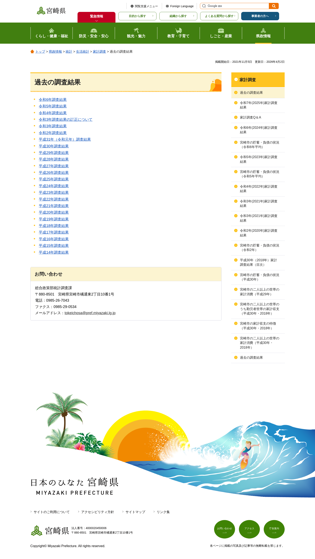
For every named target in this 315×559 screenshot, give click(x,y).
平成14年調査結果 (54, 252)
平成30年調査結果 (54, 146)
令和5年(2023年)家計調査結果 (258, 159)
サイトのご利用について (52, 512)
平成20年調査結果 (54, 212)
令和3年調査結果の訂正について (65, 120)
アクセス (249, 529)
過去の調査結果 (251, 92)
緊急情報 (96, 16)
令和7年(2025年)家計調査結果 (258, 105)
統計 (69, 51)
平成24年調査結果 (54, 186)
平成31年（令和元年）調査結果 (65, 139)
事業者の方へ (260, 16)
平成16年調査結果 (54, 239)
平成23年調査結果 (54, 193)
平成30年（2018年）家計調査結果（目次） (258, 262)
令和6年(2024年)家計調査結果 (258, 130)
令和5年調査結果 (53, 106)
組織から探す (178, 16)
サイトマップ (135, 512)
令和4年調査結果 (53, 113)
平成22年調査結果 (54, 199)
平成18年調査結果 (54, 226)
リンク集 (163, 512)
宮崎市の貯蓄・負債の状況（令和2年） (259, 248)
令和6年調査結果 (53, 100)
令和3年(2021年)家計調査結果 (258, 204)
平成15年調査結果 (54, 246)
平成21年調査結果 (54, 206)
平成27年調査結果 (54, 166)
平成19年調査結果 (54, 219)
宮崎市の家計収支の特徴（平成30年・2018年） (258, 326)
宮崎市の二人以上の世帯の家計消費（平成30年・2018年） (259, 343)
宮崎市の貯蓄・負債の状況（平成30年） (259, 277)
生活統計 (82, 51)
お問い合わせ (224, 529)
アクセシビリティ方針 (97, 512)
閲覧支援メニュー (146, 6)
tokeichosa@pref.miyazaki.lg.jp (90, 313)
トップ (40, 51)
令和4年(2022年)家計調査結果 (258, 189)
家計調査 (99, 51)
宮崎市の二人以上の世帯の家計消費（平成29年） (259, 292)
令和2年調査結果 (53, 133)
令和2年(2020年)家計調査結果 (258, 233)
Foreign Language (182, 6)
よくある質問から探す (219, 16)
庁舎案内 (274, 529)
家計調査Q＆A (250, 117)
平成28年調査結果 (54, 159)
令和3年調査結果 (53, 126)
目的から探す (137, 16)
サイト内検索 (203, 6)
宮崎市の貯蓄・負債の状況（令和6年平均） (259, 145)
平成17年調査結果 (54, 232)
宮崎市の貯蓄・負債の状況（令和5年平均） (259, 174)
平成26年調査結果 (54, 173)
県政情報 (55, 51)
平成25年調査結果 (54, 179)
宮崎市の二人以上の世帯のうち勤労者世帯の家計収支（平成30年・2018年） (259, 308)
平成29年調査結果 (54, 153)
